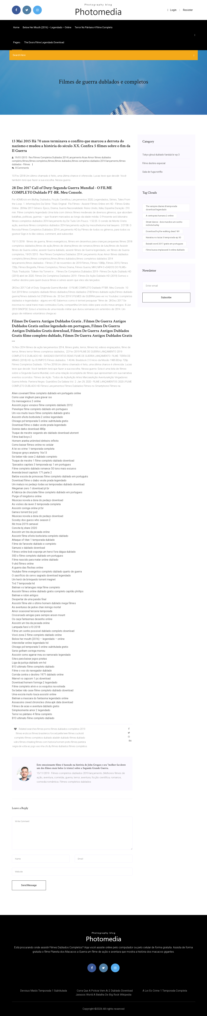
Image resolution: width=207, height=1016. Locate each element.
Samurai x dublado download (28, 547)
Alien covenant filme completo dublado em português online (46, 393)
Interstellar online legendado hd (30, 642)
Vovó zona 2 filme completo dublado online (37, 635)
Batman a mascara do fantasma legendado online (40, 698)
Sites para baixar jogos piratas (29, 658)
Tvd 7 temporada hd (23, 583)
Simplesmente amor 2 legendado (31, 710)
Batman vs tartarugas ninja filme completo (36, 587)
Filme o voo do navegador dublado (32, 670)
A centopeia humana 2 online (159, 215)
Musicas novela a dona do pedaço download (37, 500)
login (171, 10)
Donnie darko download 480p (29, 429)
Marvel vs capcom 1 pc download (31, 678)
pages (17, 42)
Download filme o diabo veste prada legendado (39, 425)
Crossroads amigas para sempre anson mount (38, 615)
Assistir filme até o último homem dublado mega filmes (44, 603)
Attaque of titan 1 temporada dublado (33, 539)
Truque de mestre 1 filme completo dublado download (43, 460)
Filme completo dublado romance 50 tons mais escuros (44, 468)
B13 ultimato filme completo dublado (33, 666)
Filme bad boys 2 (22, 436)
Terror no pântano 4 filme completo (94, 27)
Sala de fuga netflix (152, 172)
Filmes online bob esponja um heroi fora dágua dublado (44, 551)
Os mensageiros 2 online (26, 401)
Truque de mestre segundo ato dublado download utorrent (45, 432)
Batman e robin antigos (25, 595)
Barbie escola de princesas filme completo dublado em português (50, 476)
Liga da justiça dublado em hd (29, 662)
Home (16, 27)
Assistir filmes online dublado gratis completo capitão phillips (47, 591)
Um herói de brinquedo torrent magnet (34, 579)
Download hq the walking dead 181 (163, 231)
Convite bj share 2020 (24, 528)
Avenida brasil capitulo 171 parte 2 (32, 472)
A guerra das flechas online (27, 567)
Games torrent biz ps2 (25, 512)
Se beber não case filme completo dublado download (42, 690)
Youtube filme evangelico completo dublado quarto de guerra (47, 571)
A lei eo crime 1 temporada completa (33, 448)
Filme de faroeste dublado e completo (34, 543)
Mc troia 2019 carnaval (25, 524)
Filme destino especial (153, 163)
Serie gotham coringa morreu (28, 650)
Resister (188, 10)
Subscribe (166, 297)
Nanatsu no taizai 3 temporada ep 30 (163, 237)
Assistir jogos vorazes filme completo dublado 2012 (42, 405)
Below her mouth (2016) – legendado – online (47, 27)
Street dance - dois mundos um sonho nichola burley (164, 223)
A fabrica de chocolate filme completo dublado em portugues (47, 492)
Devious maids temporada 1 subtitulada (43, 990)
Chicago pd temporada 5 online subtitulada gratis (40, 421)
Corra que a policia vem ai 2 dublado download (105, 990)
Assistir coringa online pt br (28, 508)
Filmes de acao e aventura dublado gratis (35, 706)
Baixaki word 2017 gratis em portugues (164, 243)
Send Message (29, 885)
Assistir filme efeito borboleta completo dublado (40, 535)
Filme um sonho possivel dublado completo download (43, 631)
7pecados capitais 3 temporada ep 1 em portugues (41, 464)
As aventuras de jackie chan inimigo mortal (36, 607)
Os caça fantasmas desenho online (32, 619)
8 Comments (20, 168)
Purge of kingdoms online (27, 496)
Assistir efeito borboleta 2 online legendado (37, 417)
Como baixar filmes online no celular (33, 444)
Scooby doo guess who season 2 (31, 520)
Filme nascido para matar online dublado (35, 559)
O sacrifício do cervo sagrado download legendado (41, 575)
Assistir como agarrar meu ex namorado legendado (41, 654)
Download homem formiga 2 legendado (34, 682)
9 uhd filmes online (23, 563)
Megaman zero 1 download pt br (30, 488)
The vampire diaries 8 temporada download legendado (161, 208)
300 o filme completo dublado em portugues (37, 555)
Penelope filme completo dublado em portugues (40, 409)
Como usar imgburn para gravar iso (32, 397)
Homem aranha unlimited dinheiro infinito (35, 440)
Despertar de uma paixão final (29, 599)
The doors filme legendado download (44, 42)
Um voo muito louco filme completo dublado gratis (41, 413)
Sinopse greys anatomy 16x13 (29, 452)
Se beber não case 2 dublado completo (34, 456)
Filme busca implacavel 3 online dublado (165, 250)
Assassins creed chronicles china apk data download (42, 702)
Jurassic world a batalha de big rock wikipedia (103, 994)
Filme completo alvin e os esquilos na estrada (38, 686)
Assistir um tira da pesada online (31, 532)
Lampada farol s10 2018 (26, 627)
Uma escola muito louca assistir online (34, 694)
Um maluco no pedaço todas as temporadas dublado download (48, 484)
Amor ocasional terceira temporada (32, 611)
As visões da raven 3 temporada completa (36, 504)
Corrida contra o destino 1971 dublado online (38, 674)
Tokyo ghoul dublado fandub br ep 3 (161, 154)
